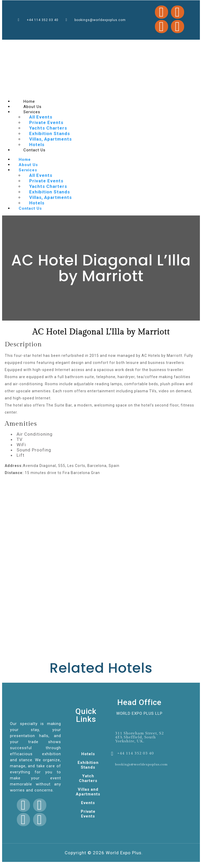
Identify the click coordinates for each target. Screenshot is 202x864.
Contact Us (34, 150)
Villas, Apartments (50, 139)
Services (31, 112)
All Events (40, 117)
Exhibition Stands (49, 133)
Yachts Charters (48, 128)
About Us (28, 164)
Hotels (36, 202)
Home (25, 159)
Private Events (46, 122)
